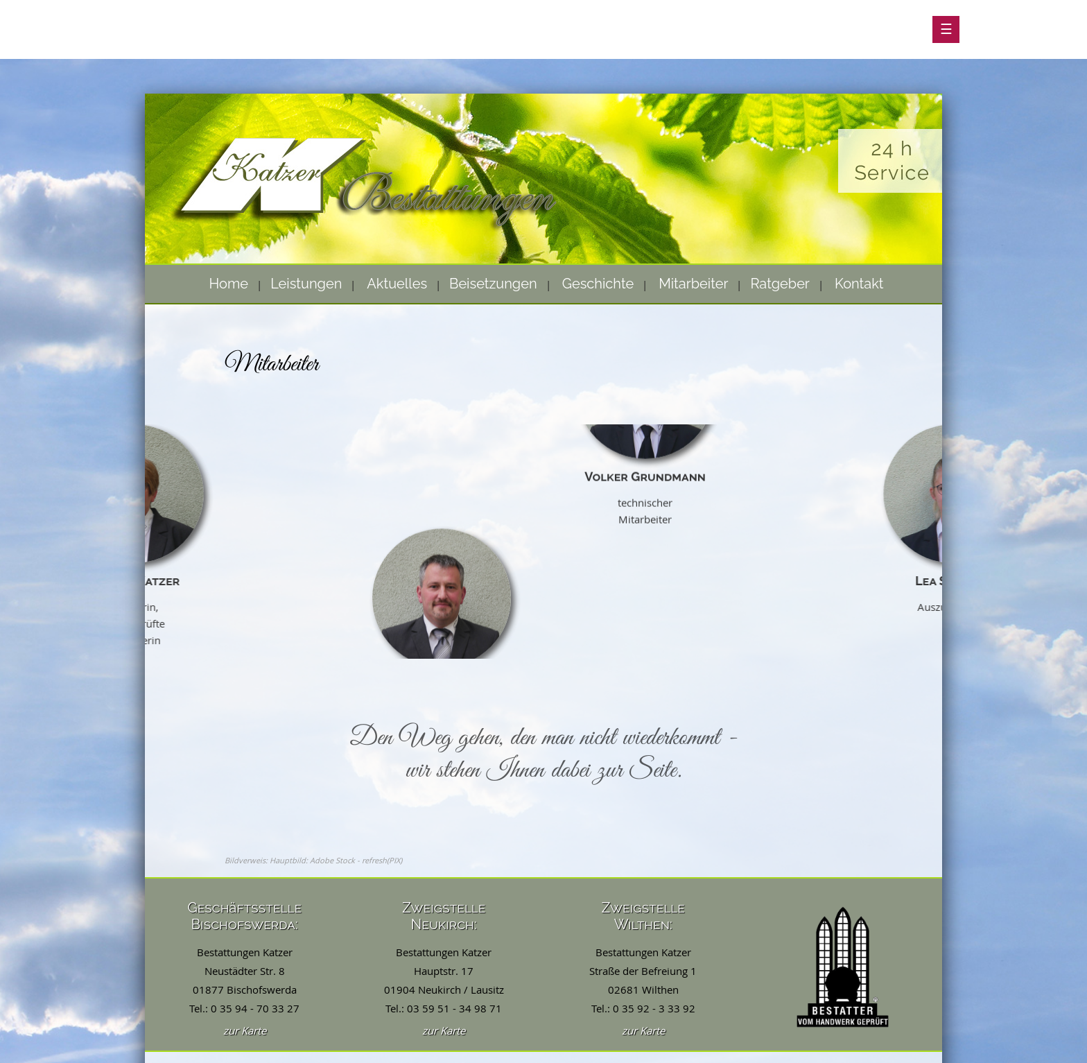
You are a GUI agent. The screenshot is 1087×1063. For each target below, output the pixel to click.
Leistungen (306, 283)
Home (229, 283)
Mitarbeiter (693, 283)
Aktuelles (397, 283)
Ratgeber (779, 283)
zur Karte (244, 1030)
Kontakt (859, 283)
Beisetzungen (493, 283)
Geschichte (598, 283)
